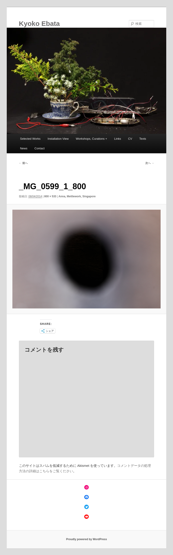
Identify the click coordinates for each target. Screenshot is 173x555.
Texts (142, 138)
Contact (39, 148)
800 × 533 (50, 196)
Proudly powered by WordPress (86, 539)
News (23, 148)
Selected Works (30, 138)
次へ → (149, 163)
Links (117, 138)
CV (130, 138)
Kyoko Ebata (39, 23)
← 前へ (23, 163)
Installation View (58, 138)
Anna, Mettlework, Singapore (77, 196)
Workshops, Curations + (91, 138)
